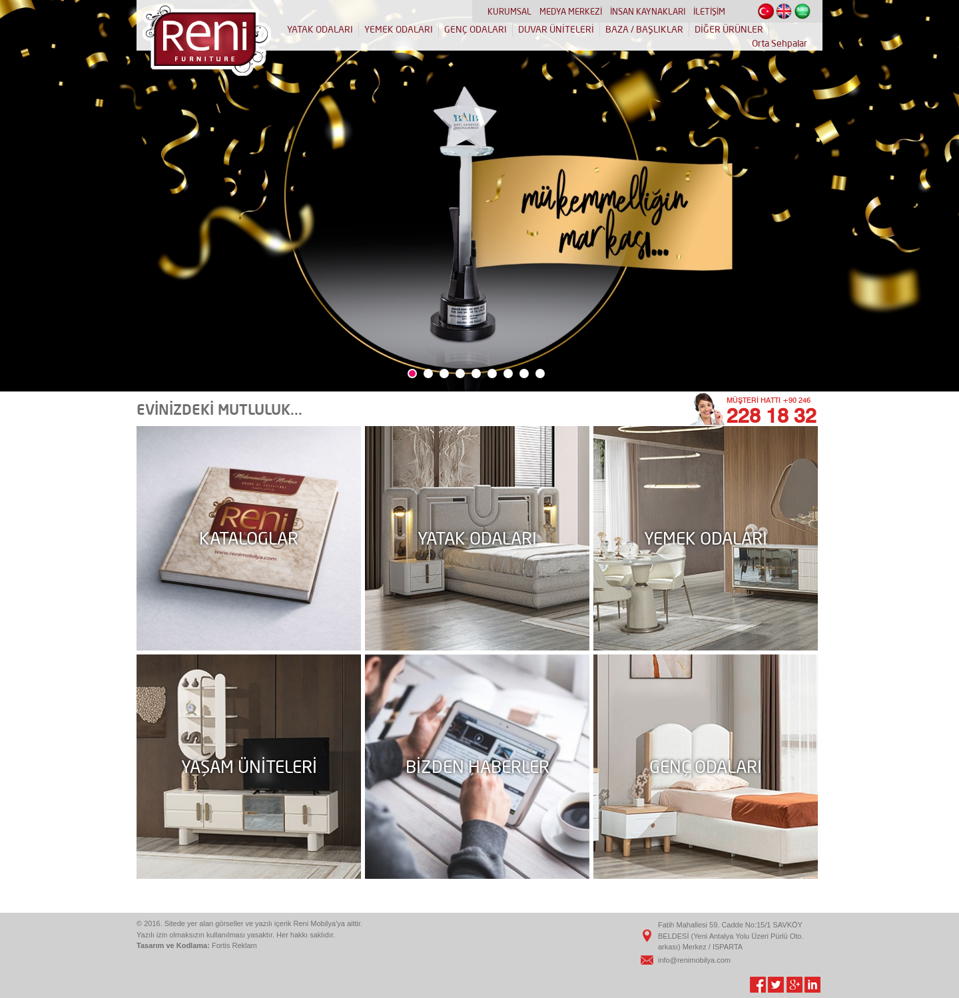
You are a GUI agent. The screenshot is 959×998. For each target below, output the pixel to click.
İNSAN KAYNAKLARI (647, 11)
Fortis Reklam (234, 945)
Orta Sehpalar (779, 43)
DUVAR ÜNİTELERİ (556, 29)
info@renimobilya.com (694, 960)
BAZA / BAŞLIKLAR (644, 29)
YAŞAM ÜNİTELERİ (249, 766)
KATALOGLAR (249, 538)
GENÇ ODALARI (475, 29)
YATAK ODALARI (320, 29)
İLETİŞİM (709, 11)
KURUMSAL (509, 11)
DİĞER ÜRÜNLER (729, 29)
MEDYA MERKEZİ (570, 11)
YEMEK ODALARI (398, 29)
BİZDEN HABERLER (477, 766)
